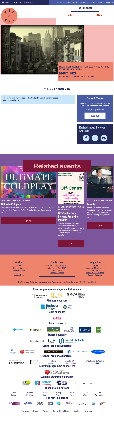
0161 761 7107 (59, 268)
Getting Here (19, 275)
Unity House (87, 383)
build (94, 282)
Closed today (28, 2)
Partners (25, 411)
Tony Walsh (85, 394)
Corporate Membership (94, 268)
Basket (93, 2)
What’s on (85, 8)
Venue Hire (61, 2)
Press (35, 411)
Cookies (77, 411)
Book (28, 221)
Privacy (45, 411)
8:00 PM (26, 200)
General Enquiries (57, 273)
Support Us (70, 2)
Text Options (108, 2)
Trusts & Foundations (95, 273)
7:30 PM (108, 200)
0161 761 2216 (61, 266)
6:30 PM (65, 209)
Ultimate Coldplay (11, 204)
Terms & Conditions (61, 411)
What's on (49, 88)
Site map (88, 411)
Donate (95, 266)
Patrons (95, 270)
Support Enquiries (95, 275)
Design (88, 282)
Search (99, 2)
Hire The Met (57, 270)
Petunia (91, 204)
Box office (11, 2)
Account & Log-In (82, 2)
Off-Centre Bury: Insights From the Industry (68, 217)
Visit (71, 14)
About (100, 14)
